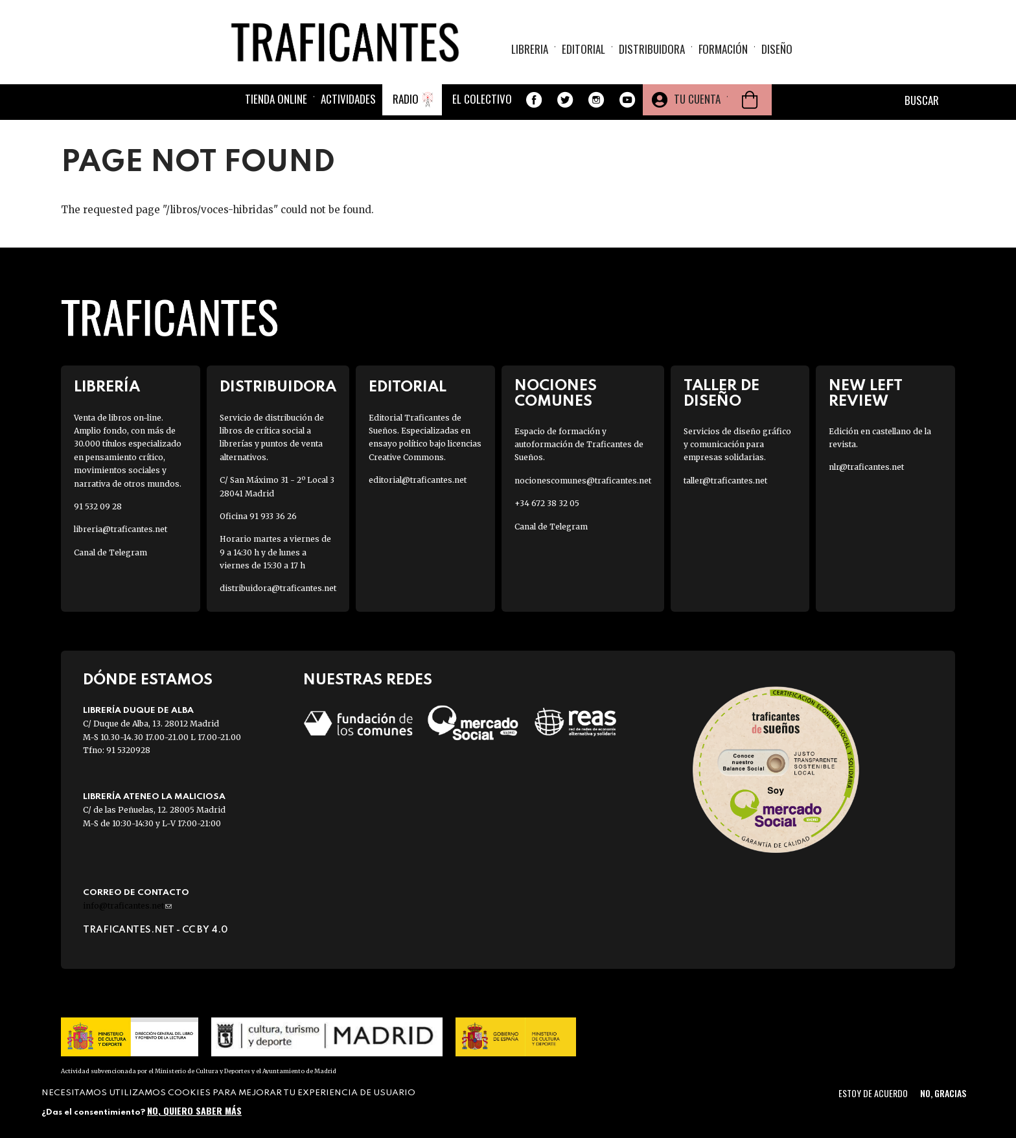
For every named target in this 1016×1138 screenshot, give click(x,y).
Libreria (529, 49)
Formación (723, 49)
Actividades (348, 99)
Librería (107, 387)
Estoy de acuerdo (873, 1093)
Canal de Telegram (110, 552)
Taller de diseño (721, 393)
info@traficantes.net (127, 906)
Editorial (583, 49)
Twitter (565, 100)
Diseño (776, 49)
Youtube (627, 100)
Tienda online (276, 99)
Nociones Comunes (555, 393)
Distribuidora (652, 49)
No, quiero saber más (194, 1110)
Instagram (596, 100)
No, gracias (943, 1093)
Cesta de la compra (749, 100)
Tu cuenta (697, 99)
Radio (406, 99)
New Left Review (866, 393)
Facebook (533, 100)
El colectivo (482, 99)
